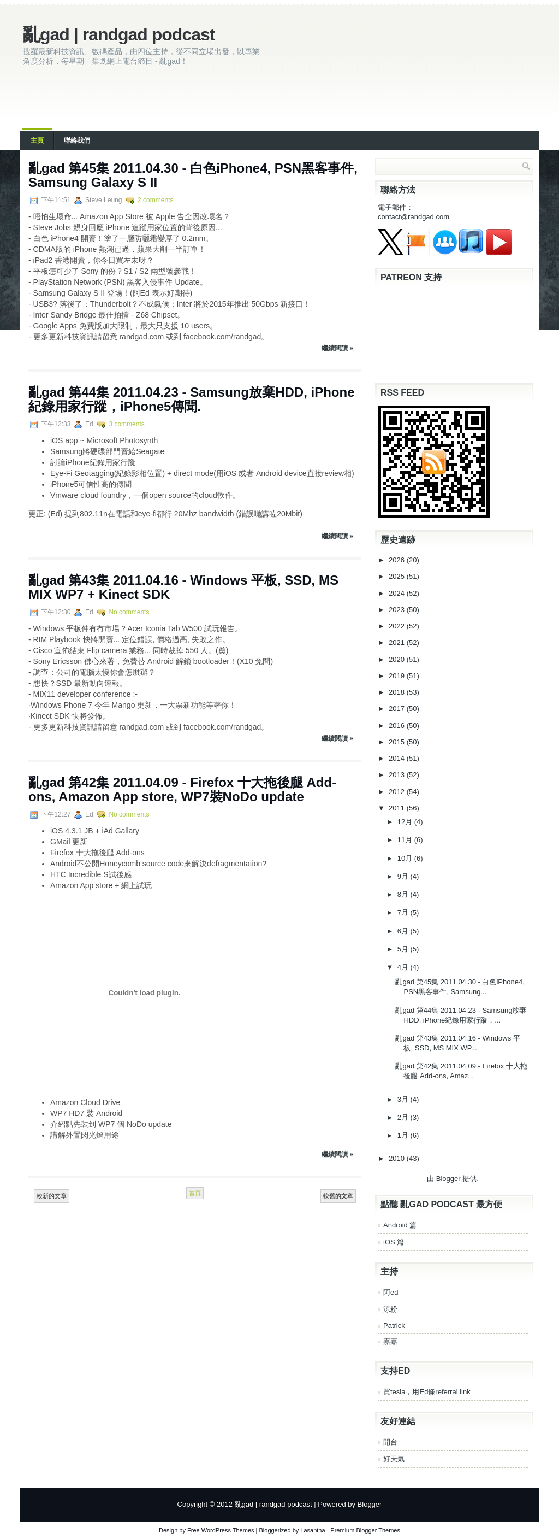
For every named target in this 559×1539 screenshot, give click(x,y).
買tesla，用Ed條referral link (427, 1392)
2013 (398, 775)
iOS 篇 (393, 1242)
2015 (398, 742)
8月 (404, 894)
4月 (404, 967)
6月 (404, 931)
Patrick (394, 1325)
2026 (398, 560)
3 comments (126, 424)
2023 (398, 610)
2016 (398, 725)
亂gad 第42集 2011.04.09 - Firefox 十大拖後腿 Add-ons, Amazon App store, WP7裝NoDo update (182, 789)
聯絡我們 (77, 140)
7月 (404, 912)
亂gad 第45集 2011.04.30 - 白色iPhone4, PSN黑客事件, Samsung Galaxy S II (193, 175)
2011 (398, 808)
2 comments (155, 200)
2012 (398, 792)
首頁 (195, 1193)
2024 (398, 593)
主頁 (37, 140)
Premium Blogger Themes (365, 1530)
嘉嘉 (390, 1341)
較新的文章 (52, 1196)
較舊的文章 (338, 1196)
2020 (398, 659)
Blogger (448, 1178)
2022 (398, 626)
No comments (129, 612)
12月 (405, 822)
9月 (404, 876)
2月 (404, 1117)
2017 (398, 708)
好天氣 (394, 1459)
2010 (398, 1158)
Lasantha (312, 1530)
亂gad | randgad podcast (119, 34)
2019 (398, 676)
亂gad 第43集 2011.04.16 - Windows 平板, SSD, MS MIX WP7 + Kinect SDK (183, 587)
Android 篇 (400, 1225)
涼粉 (390, 1309)
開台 (390, 1442)
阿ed (390, 1292)
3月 (404, 1099)
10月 (405, 858)
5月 (404, 949)
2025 (398, 576)
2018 (398, 692)
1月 (404, 1135)
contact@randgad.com (413, 217)
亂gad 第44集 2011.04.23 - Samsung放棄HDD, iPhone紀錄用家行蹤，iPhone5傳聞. (191, 399)
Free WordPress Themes (220, 1530)
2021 (398, 642)
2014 (398, 758)
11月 (405, 840)
